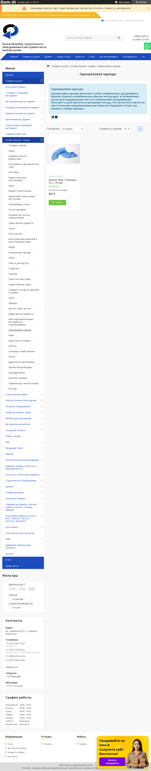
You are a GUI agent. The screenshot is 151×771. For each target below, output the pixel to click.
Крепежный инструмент (17, 119)
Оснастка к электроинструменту (22, 474)
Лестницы (13, 172)
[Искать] (119, 38)
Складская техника (15, 430)
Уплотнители (15, 233)
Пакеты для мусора (18, 263)
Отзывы (47, 744)
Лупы (11, 185)
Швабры (12, 303)
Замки (11, 150)
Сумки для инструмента (20, 223)
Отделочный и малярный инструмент (18, 127)
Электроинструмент (16, 86)
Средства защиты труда (18, 412)
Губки (11, 257)
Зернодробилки (16, 372)
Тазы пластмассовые (19, 279)
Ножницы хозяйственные (21, 351)
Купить (59, 202)
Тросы (11, 228)
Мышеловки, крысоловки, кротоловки (21, 198)
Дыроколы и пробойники (21, 362)
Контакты (12, 756)
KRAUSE (9, 454)
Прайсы (83, 744)
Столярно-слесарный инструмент (16, 94)
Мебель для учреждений (18, 418)
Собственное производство (20, 533)
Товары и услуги (31, 57)
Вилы (11, 335)
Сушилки (12, 273)
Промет (48, 57)
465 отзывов (124, 2)
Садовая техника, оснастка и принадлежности (20, 467)
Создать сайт (23, 2)
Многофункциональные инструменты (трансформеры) (20, 322)
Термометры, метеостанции (23, 383)
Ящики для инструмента (21, 313)
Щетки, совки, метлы (19, 308)
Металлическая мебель (17, 424)
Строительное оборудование (21, 480)
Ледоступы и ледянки (19, 340)
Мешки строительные (19, 190)
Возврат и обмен (16, 752)
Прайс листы (12, 565)
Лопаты (12, 345)
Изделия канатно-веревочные (17, 157)
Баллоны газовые (17, 377)
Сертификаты (130, 57)
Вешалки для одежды (19, 252)
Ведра (11, 247)
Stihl (7, 442)
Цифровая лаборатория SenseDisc (18, 546)
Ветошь (12, 388)
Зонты (11, 356)
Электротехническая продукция (22, 459)
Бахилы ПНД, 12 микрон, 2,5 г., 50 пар (63, 181)
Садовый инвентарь (15, 133)
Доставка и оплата (17, 748)
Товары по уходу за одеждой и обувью (23, 291)
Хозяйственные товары (17, 139)
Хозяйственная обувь (19, 284)
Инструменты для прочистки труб (23, 165)
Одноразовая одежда (19, 329)
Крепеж (9, 486)
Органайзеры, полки (19, 204)
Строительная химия (16, 394)
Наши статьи (64, 57)
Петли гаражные (17, 209)
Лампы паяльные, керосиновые (17, 179)
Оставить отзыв (141, 39)
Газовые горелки (17, 145)
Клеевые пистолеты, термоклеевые (19, 216)
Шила (11, 297)
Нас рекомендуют (108, 57)
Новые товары (13, 436)
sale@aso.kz (12, 667)
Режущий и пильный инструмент (22, 107)
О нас (92, 57)
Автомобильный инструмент (20, 101)
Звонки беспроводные (20, 367)
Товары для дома (14, 492)
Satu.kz (89, 765)
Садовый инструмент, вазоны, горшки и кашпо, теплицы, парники (21, 507)
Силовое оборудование (17, 406)
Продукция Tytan (14, 448)
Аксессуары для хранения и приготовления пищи (22, 240)
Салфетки (13, 268)
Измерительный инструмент (20, 113)
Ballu (7, 539)
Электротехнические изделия (20, 400)
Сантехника (11, 527)
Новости (79, 57)
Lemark (9, 553)
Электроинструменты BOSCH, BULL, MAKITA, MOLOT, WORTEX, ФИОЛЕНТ (21, 518)
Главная (13, 57)
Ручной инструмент (15, 498)
